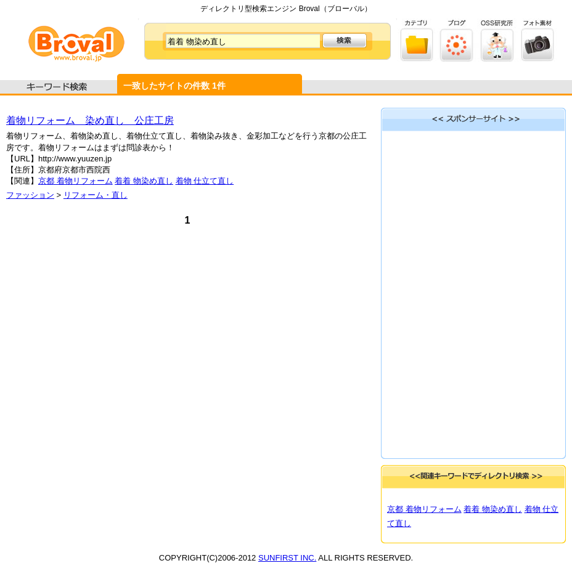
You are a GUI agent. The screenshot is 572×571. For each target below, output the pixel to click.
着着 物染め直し (144, 180)
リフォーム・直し (95, 195)
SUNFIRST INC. (287, 557)
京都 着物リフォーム (75, 180)
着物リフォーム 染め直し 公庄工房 (90, 120)
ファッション (30, 195)
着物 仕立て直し (205, 180)
